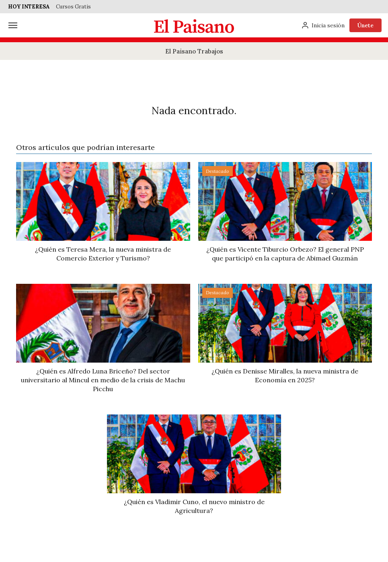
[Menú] (12, 25)
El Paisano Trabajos (194, 51)
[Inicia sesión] (323, 25)
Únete (365, 25)
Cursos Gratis (73, 6)
